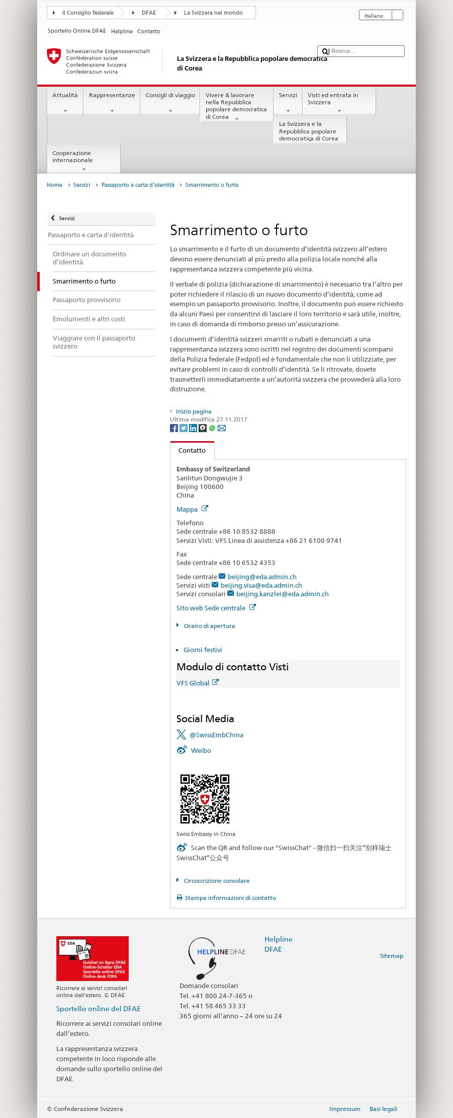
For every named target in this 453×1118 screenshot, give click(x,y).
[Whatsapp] (213, 427)
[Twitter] (184, 427)
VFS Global (197, 683)
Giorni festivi (203, 650)
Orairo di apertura (209, 626)
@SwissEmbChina (216, 735)
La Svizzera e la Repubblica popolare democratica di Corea (310, 132)
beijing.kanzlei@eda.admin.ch (282, 594)
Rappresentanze (112, 103)
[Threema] (203, 427)
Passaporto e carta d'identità (138, 185)
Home (54, 185)
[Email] (222, 427)
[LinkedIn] (194, 427)
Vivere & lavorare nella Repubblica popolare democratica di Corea (237, 107)
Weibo (201, 750)
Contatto (188, 450)
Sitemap (391, 955)
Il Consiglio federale (88, 13)
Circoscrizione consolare (216, 880)
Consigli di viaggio (170, 103)
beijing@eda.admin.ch (262, 577)
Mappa (192, 509)
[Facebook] (174, 427)
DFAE (149, 13)
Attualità (65, 103)
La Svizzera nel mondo (213, 13)
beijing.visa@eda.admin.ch (261, 585)
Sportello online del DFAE (98, 1008)
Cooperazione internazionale (84, 161)
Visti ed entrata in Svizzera (339, 103)
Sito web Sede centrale (216, 608)
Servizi (288, 103)
